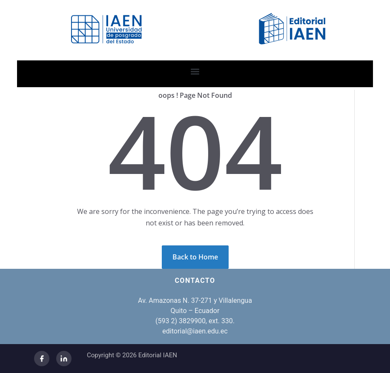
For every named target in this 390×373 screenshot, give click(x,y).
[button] (195, 72)
